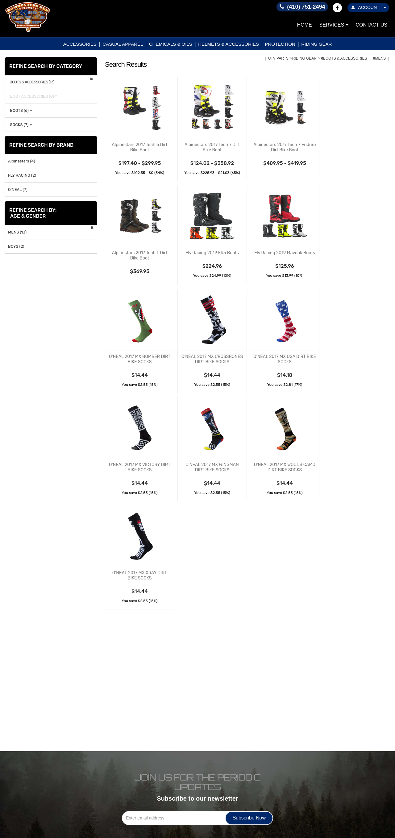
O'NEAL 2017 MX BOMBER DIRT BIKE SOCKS (139, 359)
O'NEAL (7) (17, 189)
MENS (379, 58)
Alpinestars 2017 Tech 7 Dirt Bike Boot (212, 147)
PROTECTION (280, 44)
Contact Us (371, 24)
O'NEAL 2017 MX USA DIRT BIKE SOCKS (284, 359)
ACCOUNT (368, 7)
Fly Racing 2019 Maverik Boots (284, 252)
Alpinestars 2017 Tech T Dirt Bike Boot (139, 255)
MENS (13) (17, 232)
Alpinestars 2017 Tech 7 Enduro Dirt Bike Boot (284, 147)
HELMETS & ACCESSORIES (228, 44)
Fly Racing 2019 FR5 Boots (212, 252)
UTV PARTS (279, 58)
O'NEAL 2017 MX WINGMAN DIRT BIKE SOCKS (212, 467)
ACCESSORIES (80, 44)
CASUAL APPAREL (122, 44)
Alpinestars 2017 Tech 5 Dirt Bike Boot (139, 147)
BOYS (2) (16, 246)
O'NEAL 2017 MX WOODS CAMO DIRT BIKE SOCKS (284, 467)
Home (304, 24)
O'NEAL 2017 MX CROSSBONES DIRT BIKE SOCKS (212, 359)
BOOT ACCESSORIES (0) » (32, 96)
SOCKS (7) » (20, 124)
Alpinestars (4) (21, 161)
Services (333, 24)
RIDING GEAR (316, 44)
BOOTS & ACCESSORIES (344, 58)
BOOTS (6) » (20, 110)
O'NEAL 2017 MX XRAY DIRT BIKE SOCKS (139, 575)
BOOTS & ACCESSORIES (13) (32, 82)
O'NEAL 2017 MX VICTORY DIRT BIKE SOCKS (139, 467)
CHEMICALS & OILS (170, 44)
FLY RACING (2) (22, 175)
